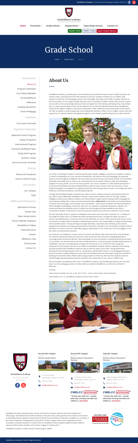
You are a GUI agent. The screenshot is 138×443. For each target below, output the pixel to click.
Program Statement (26, 88)
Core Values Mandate (26, 93)
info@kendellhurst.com (50, 385)
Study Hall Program (27, 153)
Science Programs (27, 139)
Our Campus (30, 190)
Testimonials (30, 243)
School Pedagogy (28, 111)
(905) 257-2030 (111, 383)
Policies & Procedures (26, 174)
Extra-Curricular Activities (24, 162)
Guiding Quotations (27, 107)
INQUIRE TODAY (75, 31)
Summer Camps (28, 158)
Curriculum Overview (26, 123)
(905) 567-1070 (79, 383)
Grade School (52, 26)
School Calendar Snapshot (24, 220)
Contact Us (112, 26)
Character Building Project (23, 149)
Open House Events (93, 26)
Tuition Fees (30, 211)
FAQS (33, 195)
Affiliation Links (29, 239)
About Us (31, 84)
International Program (25, 144)
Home (23, 26)
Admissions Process (27, 207)
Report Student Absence (107, 31)
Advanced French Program (24, 135)
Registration (71, 26)
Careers (32, 234)
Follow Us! (123, 2)
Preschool (35, 26)
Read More (84, 401)
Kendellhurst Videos (26, 225)
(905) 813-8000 (47, 381)
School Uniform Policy (26, 179)
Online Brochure (28, 230)
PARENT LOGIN (89, 31)
